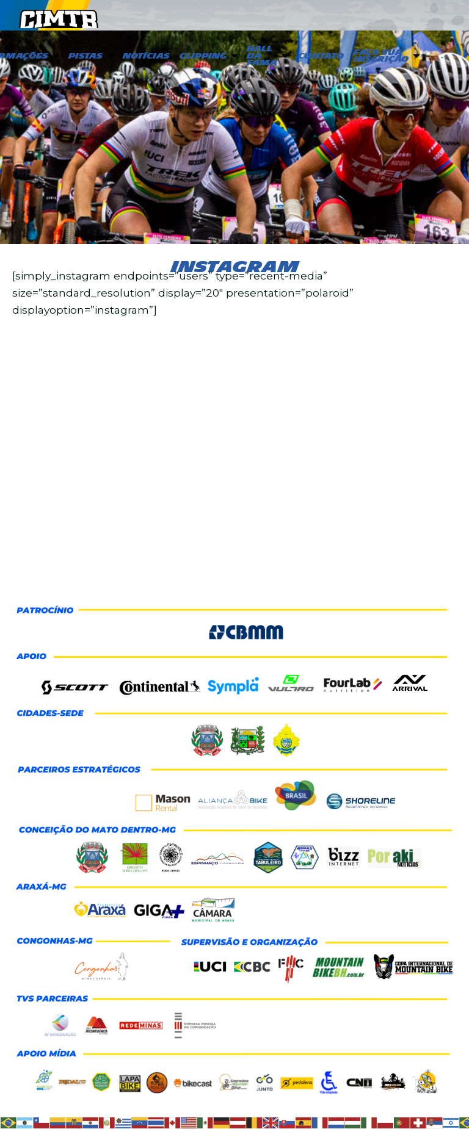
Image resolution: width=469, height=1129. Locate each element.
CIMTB (58, 16)
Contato (321, 56)
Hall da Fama (262, 56)
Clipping (203, 56)
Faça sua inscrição (381, 56)
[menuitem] (90, 56)
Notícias (146, 56)
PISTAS (85, 56)
